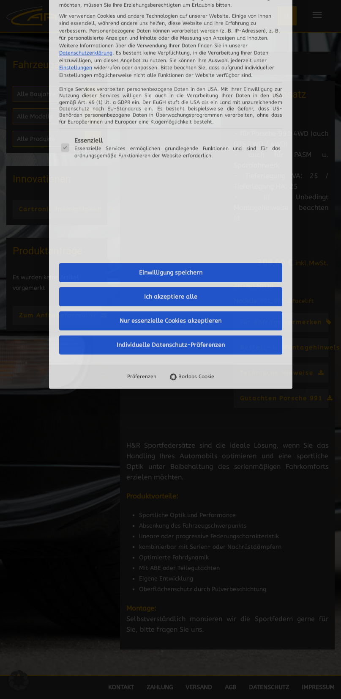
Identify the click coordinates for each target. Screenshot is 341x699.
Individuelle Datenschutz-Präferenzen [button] (171, 95)
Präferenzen (141, 127)
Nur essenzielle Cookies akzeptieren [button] (170, 71)
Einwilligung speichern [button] (170, 23)
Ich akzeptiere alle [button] (170, 47)
